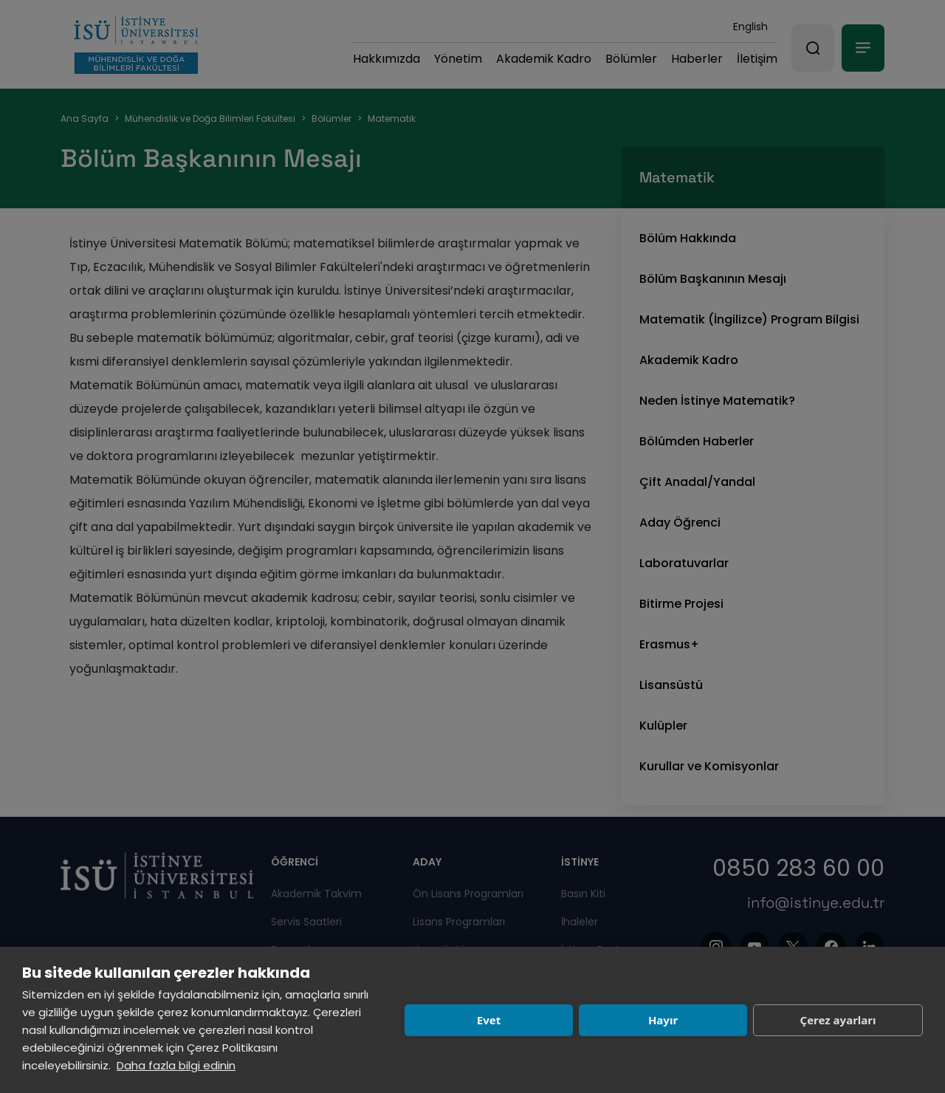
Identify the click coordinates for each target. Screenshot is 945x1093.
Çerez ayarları (838, 1020)
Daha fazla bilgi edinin (176, 1065)
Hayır (663, 1020)
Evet (489, 1020)
